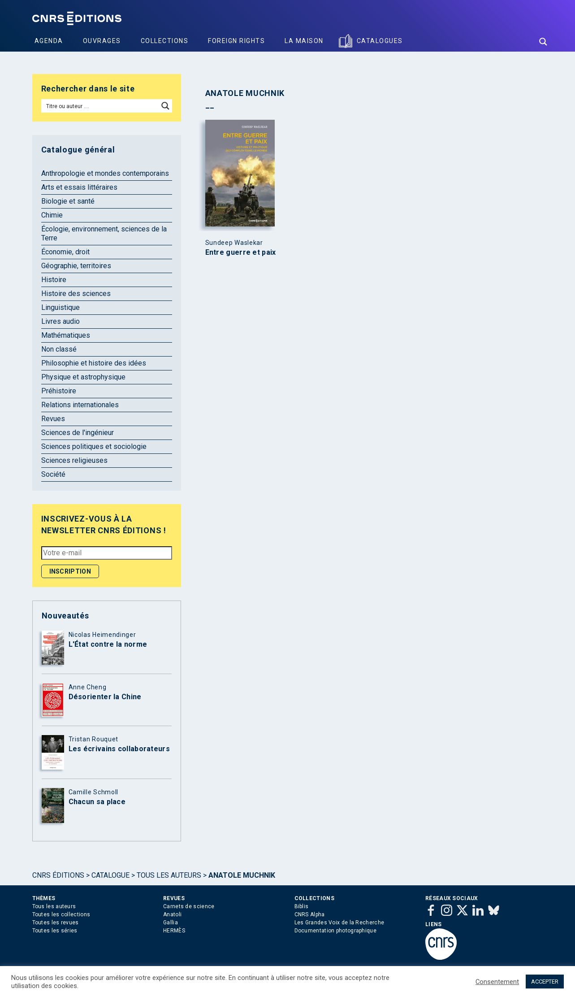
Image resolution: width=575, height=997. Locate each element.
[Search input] (100, 106)
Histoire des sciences (76, 293)
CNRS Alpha (309, 914)
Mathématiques (65, 335)
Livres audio (60, 321)
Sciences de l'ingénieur (77, 432)
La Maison (304, 40)
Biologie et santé (68, 201)
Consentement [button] (497, 982)
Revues (53, 418)
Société (53, 474)
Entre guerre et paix (240, 252)
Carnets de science (188, 906)
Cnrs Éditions (58, 875)
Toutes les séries (55, 930)
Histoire (53, 279)
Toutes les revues (55, 922)
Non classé (59, 349)
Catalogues (380, 40)
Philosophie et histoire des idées (93, 363)
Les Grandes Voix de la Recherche (339, 922)
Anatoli (172, 914)
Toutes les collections (61, 914)
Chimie (52, 215)
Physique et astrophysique (83, 377)
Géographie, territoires (76, 265)
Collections (165, 40)
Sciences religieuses (74, 460)
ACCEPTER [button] (544, 981)
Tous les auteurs (169, 875)
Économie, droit (65, 252)
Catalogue (110, 875)
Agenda (49, 40)
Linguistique (60, 307)
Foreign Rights (236, 40)
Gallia (170, 922)
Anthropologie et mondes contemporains (105, 173)
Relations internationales (80, 405)
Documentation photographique (335, 930)
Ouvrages (102, 40)
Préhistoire (58, 391)
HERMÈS (174, 930)
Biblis (301, 906)
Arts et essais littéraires (79, 187)
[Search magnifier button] (543, 41)
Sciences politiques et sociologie (94, 446)
